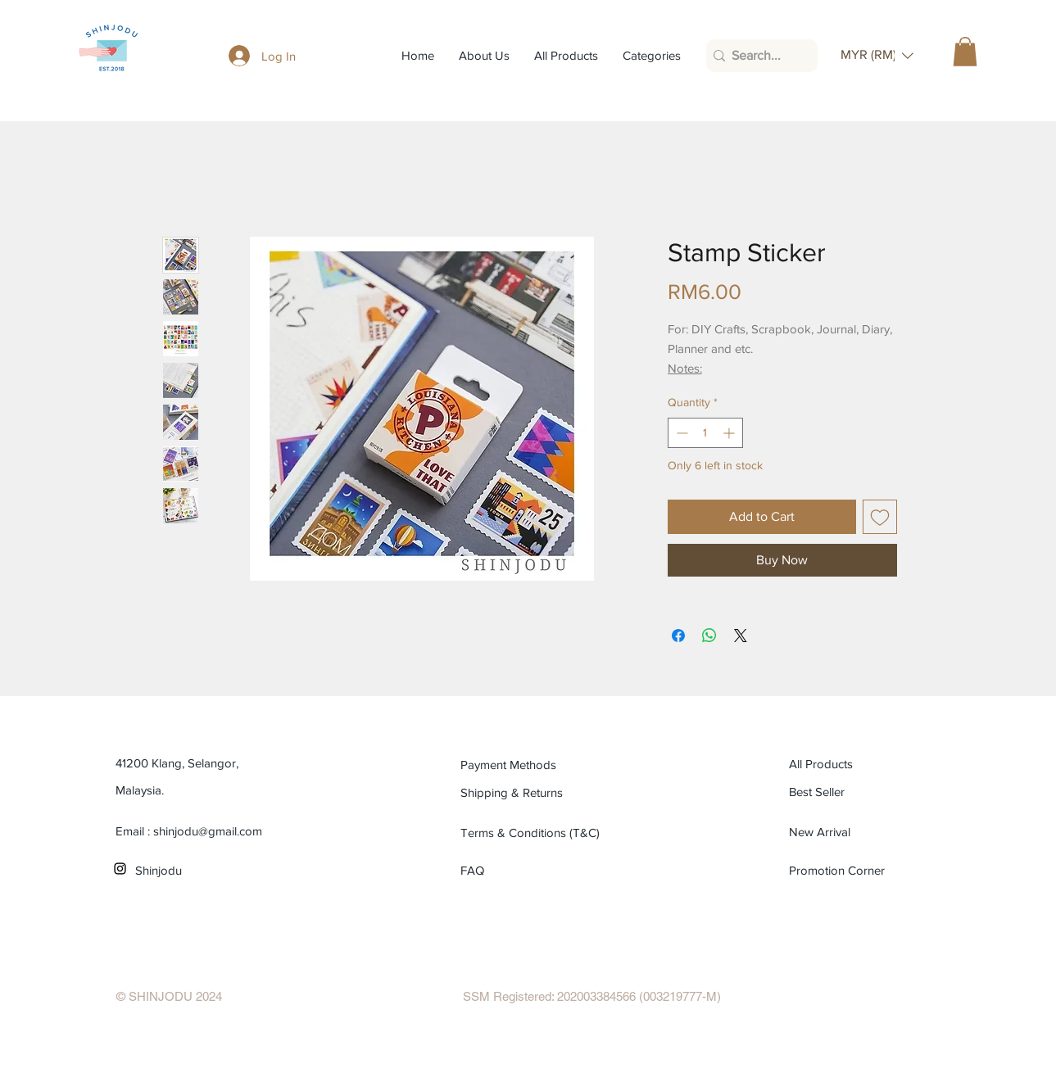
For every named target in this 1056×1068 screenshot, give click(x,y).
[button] (877, 55)
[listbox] (877, 55)
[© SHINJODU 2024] (169, 996)
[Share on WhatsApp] (709, 635)
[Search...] (757, 55)
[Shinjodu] (209, 869)
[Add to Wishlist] (880, 517)
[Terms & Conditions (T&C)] (534, 832)
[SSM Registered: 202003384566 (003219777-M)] (592, 996)
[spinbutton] (705, 433)
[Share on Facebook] (678, 635)
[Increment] (730, 433)
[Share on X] (740, 635)
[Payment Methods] (534, 764)
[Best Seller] (863, 791)
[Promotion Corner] (837, 869)
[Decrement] (680, 433)
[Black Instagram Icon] (120, 868)
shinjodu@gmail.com (207, 831)
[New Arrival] (863, 831)
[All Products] (863, 763)
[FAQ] (479, 869)
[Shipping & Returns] (534, 792)
